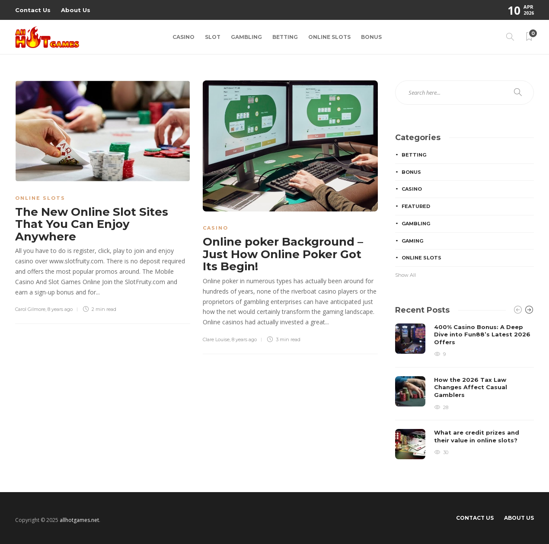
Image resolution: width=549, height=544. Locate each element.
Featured (416, 206)
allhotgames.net (79, 520)
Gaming (412, 241)
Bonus (371, 37)
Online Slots (329, 37)
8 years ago (60, 309)
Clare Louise (216, 339)
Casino (183, 37)
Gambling (246, 37)
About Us (75, 9)
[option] (464, 391)
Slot (212, 37)
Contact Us (33, 9)
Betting (285, 37)
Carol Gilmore (30, 309)
